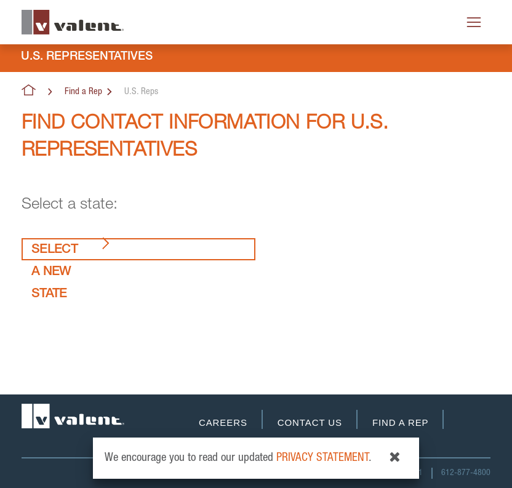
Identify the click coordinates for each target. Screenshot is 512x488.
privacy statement (322, 458)
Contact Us (310, 422)
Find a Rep (83, 92)
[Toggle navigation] (473, 22)
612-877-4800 (465, 473)
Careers (223, 422)
